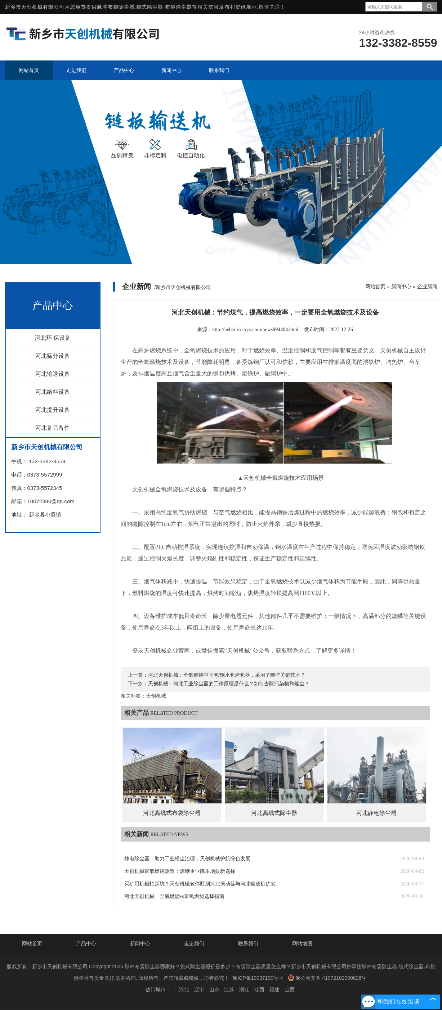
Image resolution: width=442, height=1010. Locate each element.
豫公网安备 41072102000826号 (327, 977)
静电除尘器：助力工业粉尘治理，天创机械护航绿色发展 (187, 858)
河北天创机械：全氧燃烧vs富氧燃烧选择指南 (174, 896)
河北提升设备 (52, 410)
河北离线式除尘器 (274, 813)
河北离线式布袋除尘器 (172, 813)
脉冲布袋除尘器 (116, 7)
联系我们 (248, 943)
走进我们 (194, 943)
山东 (214, 989)
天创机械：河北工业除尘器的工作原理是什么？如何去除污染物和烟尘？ (228, 683)
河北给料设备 (52, 392)
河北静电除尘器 (376, 813)
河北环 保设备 (53, 338)
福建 (274, 989)
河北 (184, 989)
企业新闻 (427, 286)
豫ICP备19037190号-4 (257, 978)
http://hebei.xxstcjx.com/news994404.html (255, 329)
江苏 (229, 989)
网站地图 (302, 943)
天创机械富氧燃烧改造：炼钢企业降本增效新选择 (179, 871)
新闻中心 (401, 286)
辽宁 (199, 989)
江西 (259, 989)
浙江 (244, 989)
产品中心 (86, 943)
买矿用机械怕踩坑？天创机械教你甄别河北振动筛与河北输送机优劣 (200, 884)
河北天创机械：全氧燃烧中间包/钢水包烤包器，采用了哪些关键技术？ (227, 675)
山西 (290, 989)
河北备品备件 (52, 428)
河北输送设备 (52, 374)
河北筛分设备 (52, 356)
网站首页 (375, 286)
